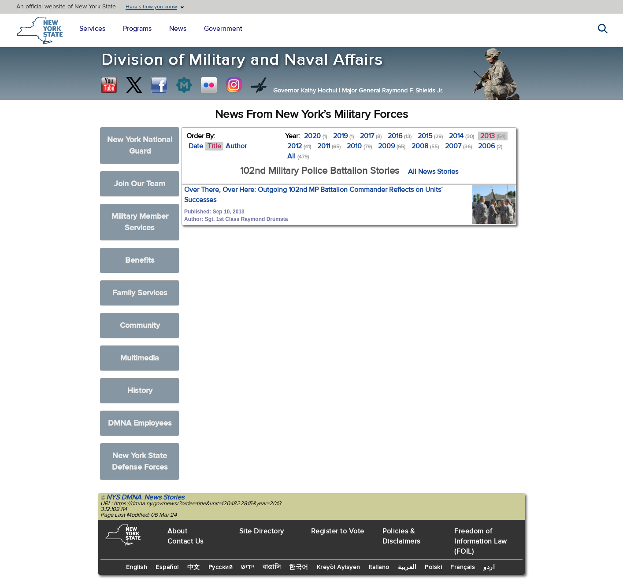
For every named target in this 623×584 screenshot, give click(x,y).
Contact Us (185, 541)
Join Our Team (139, 184)
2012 (299, 146)
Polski (433, 567)
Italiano (379, 567)
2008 (425, 146)
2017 (371, 136)
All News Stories (433, 171)
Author (236, 146)
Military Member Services (139, 222)
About (177, 531)
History (139, 391)
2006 (490, 146)
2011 (329, 146)
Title (214, 146)
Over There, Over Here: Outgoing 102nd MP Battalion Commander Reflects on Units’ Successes (313, 194)
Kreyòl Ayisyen (338, 567)
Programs (137, 28)
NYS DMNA (123, 497)
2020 (315, 136)
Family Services (139, 293)
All (298, 156)
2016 (400, 136)
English (137, 567)
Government (223, 28)
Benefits (140, 260)
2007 (458, 146)
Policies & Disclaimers (401, 536)
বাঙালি (272, 567)
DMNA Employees (140, 423)
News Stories (164, 497)
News (177, 28)
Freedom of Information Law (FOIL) (480, 541)
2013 (492, 136)
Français (462, 567)
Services (92, 28)
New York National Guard (139, 145)
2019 (343, 136)
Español (167, 567)
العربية (407, 567)
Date (196, 146)
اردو (489, 567)
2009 (391, 146)
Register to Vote (337, 531)
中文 (193, 567)
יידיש (247, 567)
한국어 (298, 567)
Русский (220, 567)
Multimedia (139, 358)
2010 (359, 146)
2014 (461, 136)
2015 (430, 136)
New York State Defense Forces (140, 461)
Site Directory (261, 531)
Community (140, 325)
